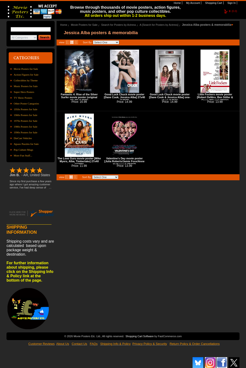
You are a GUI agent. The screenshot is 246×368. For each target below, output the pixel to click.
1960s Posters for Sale (25, 115)
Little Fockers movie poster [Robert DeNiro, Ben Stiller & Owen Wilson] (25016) (215, 97)
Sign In (231, 2)
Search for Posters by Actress (118, 24)
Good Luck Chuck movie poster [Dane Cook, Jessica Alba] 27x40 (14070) (124, 97)
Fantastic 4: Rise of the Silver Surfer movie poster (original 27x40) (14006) (79, 97)
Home (177, 2)
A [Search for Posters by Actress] (159, 24)
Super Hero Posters (24, 91)
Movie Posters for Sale (26, 68)
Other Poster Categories (26, 103)
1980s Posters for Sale (25, 126)
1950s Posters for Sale (25, 109)
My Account (192, 2)
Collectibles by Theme (26, 80)
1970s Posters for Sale (25, 120)
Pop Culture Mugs (23, 149)
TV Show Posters (23, 97)
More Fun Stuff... (23, 155)
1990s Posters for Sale (25, 132)
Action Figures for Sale (26, 74)
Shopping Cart (213, 2)
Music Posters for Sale (26, 86)
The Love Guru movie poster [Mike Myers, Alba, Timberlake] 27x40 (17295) (79, 161)
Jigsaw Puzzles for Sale (26, 143)
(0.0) (233, 11)
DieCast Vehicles (23, 138)
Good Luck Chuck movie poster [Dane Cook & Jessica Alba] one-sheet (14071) (169, 97)
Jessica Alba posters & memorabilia (206, 24)
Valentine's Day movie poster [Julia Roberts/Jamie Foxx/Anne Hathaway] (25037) (124, 161)
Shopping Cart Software (139, 336)
